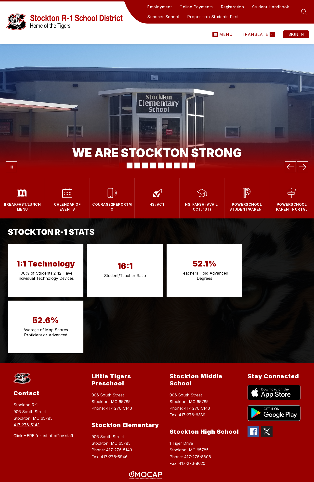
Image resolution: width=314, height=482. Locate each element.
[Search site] (304, 12)
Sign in (296, 34)
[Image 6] (161, 165)
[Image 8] (177, 165)
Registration (232, 6)
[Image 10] (192, 165)
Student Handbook (270, 6)
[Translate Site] (258, 34)
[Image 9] (184, 165)
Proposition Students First (213, 16)
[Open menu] (222, 34)
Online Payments (196, 6)
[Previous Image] (290, 166)
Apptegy (168, 475)
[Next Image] (302, 166)
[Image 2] (129, 165)
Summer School (163, 16)
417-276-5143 (26, 368)
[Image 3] (137, 165)
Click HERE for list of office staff (43, 379)
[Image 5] (153, 165)
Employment (159, 6)
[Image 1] (122, 165)
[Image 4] (145, 165)
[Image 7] (169, 165)
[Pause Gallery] (11, 166)
